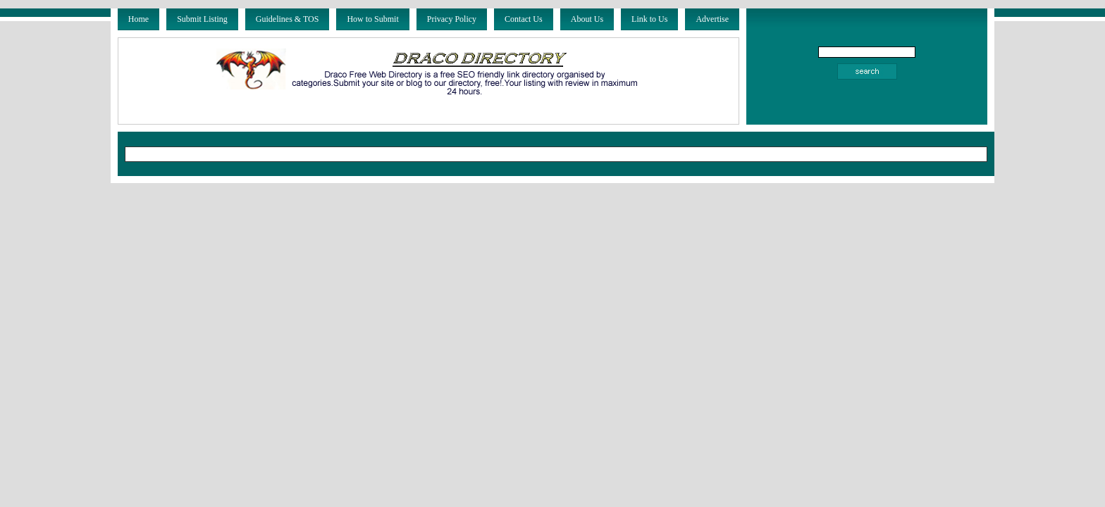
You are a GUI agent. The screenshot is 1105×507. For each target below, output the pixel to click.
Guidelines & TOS (287, 19)
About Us (587, 19)
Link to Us (649, 19)
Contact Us (524, 19)
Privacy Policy (451, 19)
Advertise (712, 19)
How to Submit (372, 19)
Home (138, 19)
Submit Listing (202, 19)
